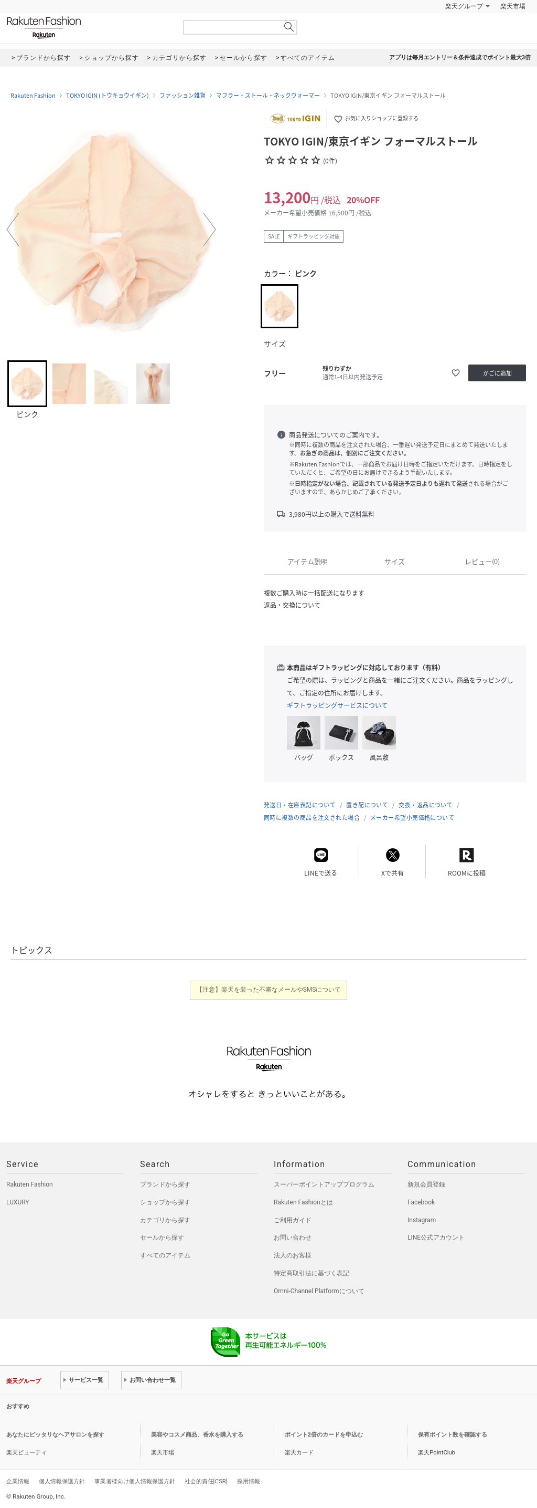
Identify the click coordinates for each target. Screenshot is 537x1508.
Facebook (421, 1202)
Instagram (421, 1220)
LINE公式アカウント (436, 1237)
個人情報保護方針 (62, 1481)
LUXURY (17, 1202)
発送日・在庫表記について (300, 804)
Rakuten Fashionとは (303, 1202)
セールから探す (162, 1237)
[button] (12, 229)
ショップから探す (165, 1202)
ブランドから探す (165, 1184)
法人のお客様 (293, 1255)
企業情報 (17, 1481)
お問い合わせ (293, 1237)
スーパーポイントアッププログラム (324, 1184)
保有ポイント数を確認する (452, 1434)
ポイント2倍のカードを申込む (324, 1434)
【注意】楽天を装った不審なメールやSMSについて (268, 989)
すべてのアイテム (165, 1255)
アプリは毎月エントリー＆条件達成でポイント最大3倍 (460, 57)
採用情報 (248, 1481)
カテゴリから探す (165, 1220)
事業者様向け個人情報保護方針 (134, 1481)
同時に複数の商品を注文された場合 (312, 817)
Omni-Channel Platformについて (319, 1291)
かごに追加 (497, 373)
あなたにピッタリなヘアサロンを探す (55, 1434)
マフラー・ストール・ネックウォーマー (268, 95)
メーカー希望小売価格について (412, 817)
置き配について (367, 804)
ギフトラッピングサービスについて (337, 705)
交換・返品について (426, 804)
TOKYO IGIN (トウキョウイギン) (107, 95)
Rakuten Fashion (87, 27)
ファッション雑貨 (182, 95)
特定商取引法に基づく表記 (311, 1273)
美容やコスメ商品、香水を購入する (197, 1434)
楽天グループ (464, 6)
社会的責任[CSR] (206, 1481)
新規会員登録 (426, 1184)
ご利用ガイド (293, 1220)
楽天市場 (512, 6)
